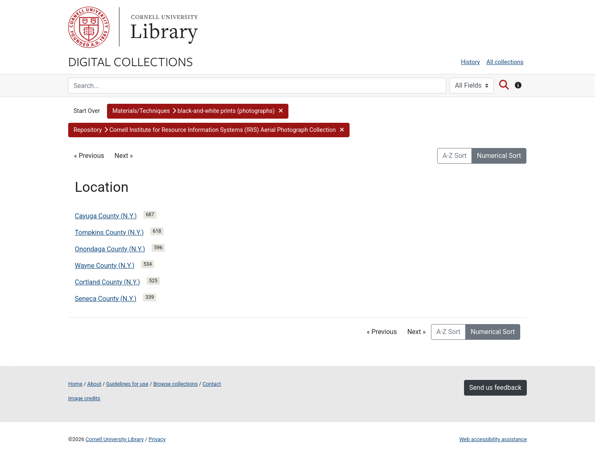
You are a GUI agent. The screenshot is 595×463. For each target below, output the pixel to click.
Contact (211, 384)
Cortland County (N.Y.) (107, 282)
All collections (505, 62)
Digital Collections (130, 61)
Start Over (87, 111)
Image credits (84, 398)
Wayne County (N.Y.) (104, 266)
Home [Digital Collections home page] (75, 384)
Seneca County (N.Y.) (105, 299)
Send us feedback (495, 387)
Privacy (156, 439)
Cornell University (88, 27)
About (94, 384)
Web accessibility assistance (493, 439)
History (470, 62)
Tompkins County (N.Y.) (109, 232)
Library (163, 27)
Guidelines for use (127, 384)
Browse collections (175, 384)
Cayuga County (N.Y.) (106, 216)
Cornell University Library (115, 439)
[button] (197, 111)
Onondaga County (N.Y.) (110, 249)
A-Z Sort (454, 156)
